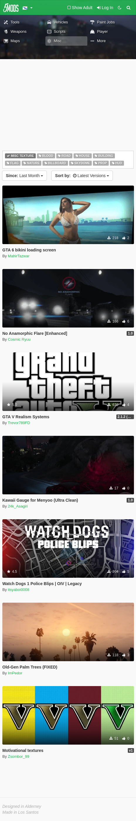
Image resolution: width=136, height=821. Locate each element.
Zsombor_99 (18, 756)
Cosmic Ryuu (19, 339)
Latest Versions (82, 175)
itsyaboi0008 (18, 589)
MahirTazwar (19, 256)
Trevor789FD (19, 423)
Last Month (24, 175)
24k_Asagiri (18, 506)
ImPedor (15, 673)
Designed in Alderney (21, 806)
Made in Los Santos (20, 812)
